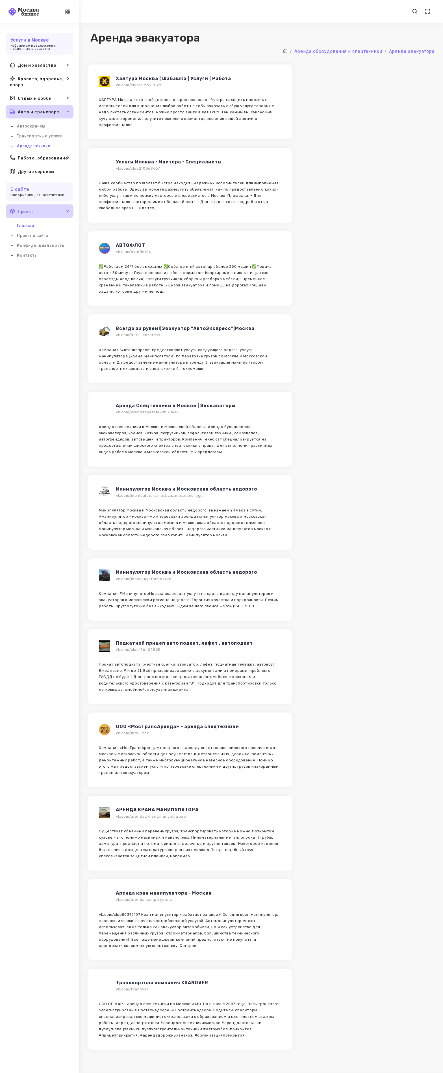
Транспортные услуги (40, 136)
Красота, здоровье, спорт (39, 81)
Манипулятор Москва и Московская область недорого (186, 489)
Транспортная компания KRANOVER (162, 982)
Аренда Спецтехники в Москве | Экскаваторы (176, 405)
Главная (25, 225)
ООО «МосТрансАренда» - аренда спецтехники (177, 726)
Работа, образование (39, 157)
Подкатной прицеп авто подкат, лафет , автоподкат (184, 643)
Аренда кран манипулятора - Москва (164, 893)
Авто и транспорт (39, 111)
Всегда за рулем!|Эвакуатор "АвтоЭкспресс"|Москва (185, 328)
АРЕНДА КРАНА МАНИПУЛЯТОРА (157, 809)
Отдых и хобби (39, 98)
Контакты (27, 255)
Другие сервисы (32, 171)
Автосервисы (31, 126)
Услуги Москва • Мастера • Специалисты (169, 162)
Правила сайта (33, 235)
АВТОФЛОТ (130, 245)
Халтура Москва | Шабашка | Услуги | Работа (173, 78)
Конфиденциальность (40, 245)
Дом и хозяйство (39, 65)
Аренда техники (34, 146)
